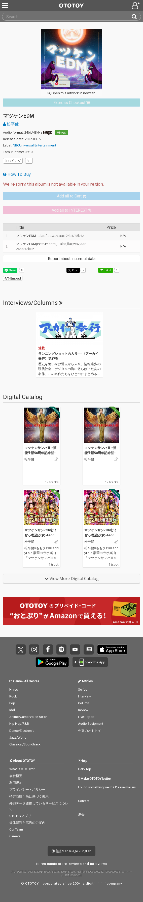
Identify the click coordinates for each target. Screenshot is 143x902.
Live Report (86, 717)
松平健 (11, 124)
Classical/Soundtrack (25, 744)
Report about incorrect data (71, 258)
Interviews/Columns (33, 302)
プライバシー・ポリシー (27, 789)
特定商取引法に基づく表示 (29, 796)
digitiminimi (96, 883)
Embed (13, 278)
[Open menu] (136, 5)
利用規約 (15, 783)
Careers (14, 836)
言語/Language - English (71, 851)
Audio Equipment (90, 723)
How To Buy (17, 174)
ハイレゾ (13, 160)
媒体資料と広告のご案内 (27, 822)
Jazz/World (17, 737)
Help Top (84, 769)
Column (83, 703)
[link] (71, 103)
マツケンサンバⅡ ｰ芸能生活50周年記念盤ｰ (40, 450)
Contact (83, 801)
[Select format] (71, 184)
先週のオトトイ (89, 731)
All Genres (31, 681)
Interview (84, 696)
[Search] (136, 16)
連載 (41, 348)
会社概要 (15, 776)
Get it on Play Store (52, 662)
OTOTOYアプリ (20, 816)
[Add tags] (29, 161)
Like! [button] (107, 270)
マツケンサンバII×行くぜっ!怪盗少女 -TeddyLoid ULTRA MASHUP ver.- (41, 537)
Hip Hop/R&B (19, 723)
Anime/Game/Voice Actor (28, 717)
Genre (17, 681)
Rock (13, 696)
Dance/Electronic (21, 731)
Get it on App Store (112, 649)
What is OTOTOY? (22, 769)
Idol (12, 710)
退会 (81, 814)
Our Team (16, 829)
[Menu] (5, 5)
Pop (12, 703)
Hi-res (61, 132)
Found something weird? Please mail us (107, 787)
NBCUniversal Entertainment (34, 145)
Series (82, 689)
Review (83, 710)
